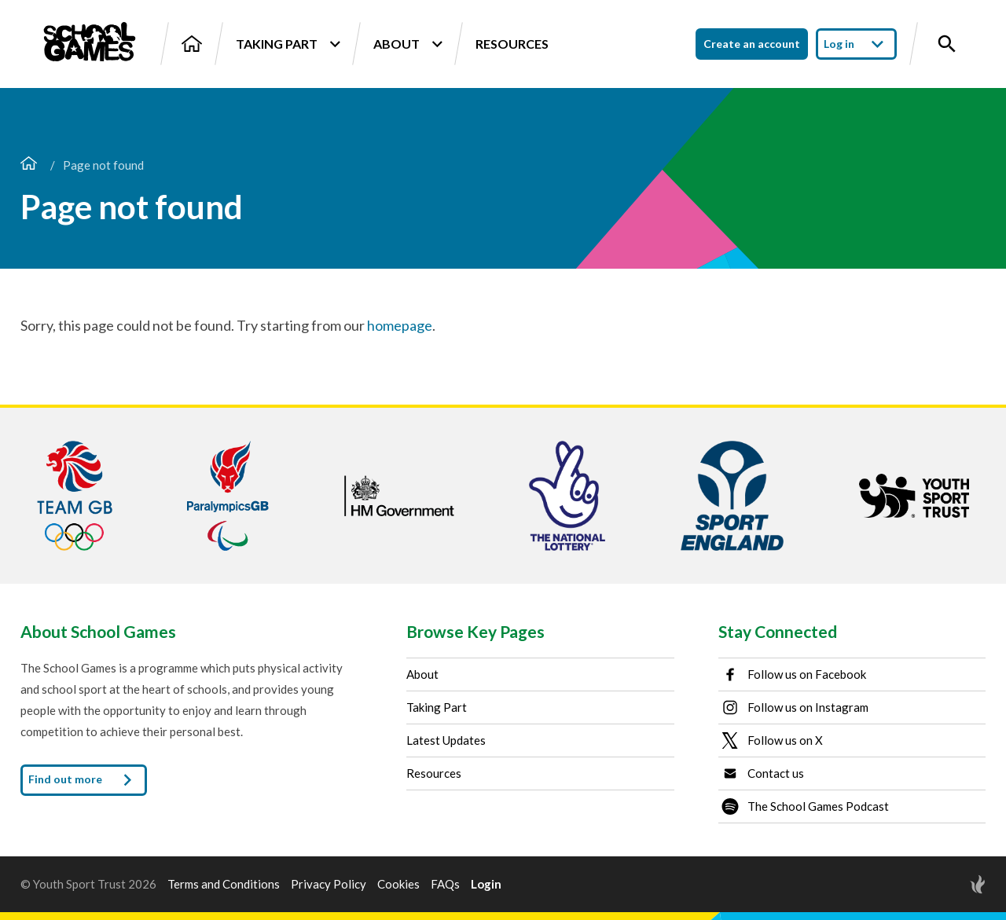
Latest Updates (446, 740)
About (407, 44)
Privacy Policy (328, 884)
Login (486, 884)
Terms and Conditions (223, 884)
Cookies (398, 884)
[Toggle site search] (947, 44)
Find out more (83, 780)
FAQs (445, 884)
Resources (512, 43)
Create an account (751, 43)
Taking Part (288, 44)
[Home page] (28, 165)
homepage (399, 325)
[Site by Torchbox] (946, 884)
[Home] (192, 43)
